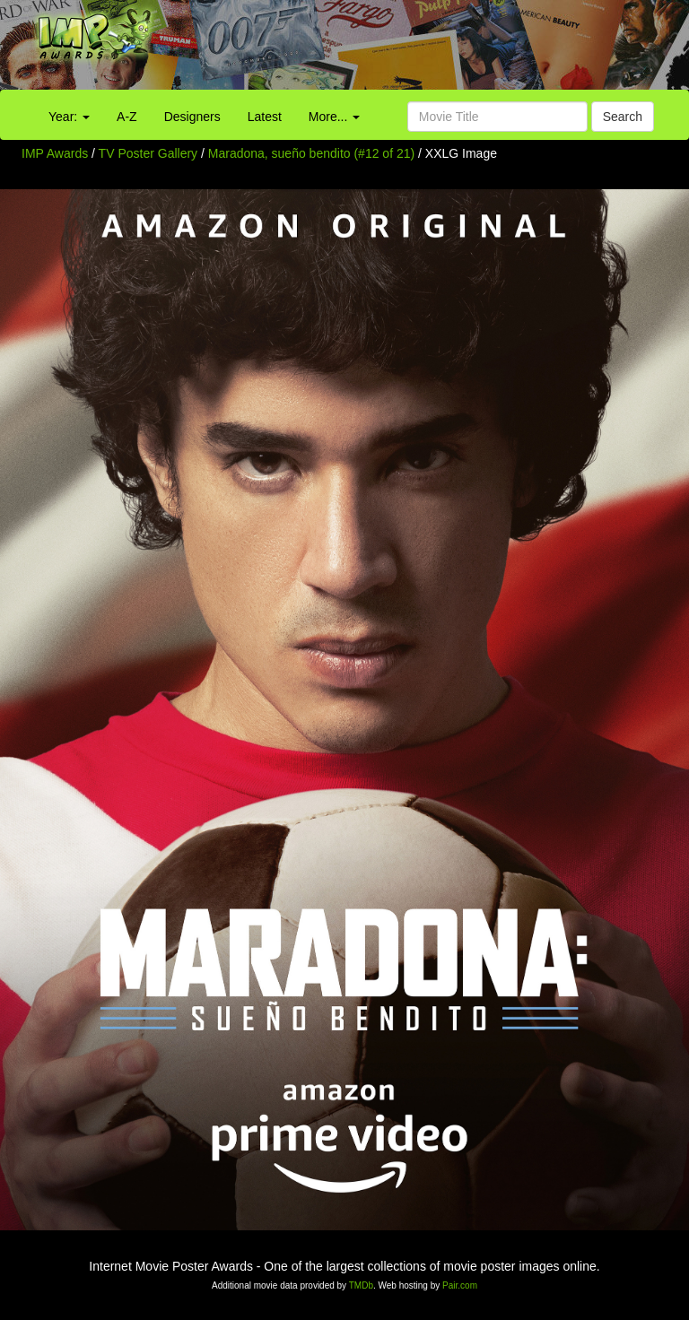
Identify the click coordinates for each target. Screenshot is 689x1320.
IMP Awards (55, 153)
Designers (192, 116)
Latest (265, 116)
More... (334, 116)
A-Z (127, 116)
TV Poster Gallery (148, 153)
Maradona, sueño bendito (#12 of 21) (311, 153)
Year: (69, 116)
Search (622, 116)
